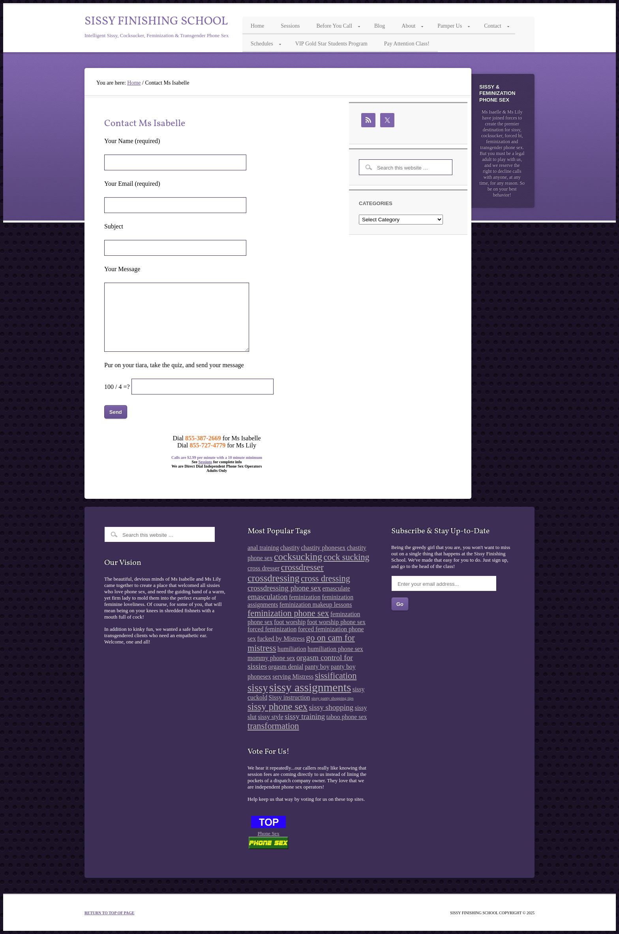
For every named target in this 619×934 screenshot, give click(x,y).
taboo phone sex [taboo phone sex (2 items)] (346, 716)
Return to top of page (109, 913)
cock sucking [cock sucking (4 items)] (346, 557)
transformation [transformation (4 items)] (273, 726)
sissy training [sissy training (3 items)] (305, 716)
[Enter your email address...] (444, 583)
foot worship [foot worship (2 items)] (290, 622)
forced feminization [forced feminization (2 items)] (272, 629)
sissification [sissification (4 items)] (335, 676)
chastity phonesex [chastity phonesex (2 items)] (323, 547)
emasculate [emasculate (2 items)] (336, 588)
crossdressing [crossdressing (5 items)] (274, 578)
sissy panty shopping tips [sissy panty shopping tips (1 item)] (332, 698)
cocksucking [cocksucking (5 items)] (298, 556)
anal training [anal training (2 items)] (263, 547)
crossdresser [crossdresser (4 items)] (302, 567)
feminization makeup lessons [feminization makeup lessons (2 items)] (315, 604)
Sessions (205, 462)
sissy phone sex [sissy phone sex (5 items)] (278, 706)
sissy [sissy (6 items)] (258, 688)
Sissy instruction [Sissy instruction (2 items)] (289, 697)
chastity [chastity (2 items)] (290, 547)
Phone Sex (268, 833)
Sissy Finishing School (156, 21)
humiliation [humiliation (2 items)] (292, 648)
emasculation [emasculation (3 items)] (268, 596)
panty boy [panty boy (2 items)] (317, 666)
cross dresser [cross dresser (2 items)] (263, 568)
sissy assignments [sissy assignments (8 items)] (310, 687)
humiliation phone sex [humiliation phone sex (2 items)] (335, 648)
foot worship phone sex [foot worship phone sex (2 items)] (336, 622)
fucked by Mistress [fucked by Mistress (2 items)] (280, 638)
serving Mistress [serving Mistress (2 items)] (292, 676)
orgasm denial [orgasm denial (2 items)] (286, 666)
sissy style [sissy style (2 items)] (270, 716)
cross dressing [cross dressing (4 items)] (325, 578)
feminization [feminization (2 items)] (305, 597)
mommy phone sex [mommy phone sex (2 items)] (271, 658)
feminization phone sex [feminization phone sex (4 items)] (288, 613)
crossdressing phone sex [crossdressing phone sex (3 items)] (284, 588)
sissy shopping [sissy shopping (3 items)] (331, 707)
